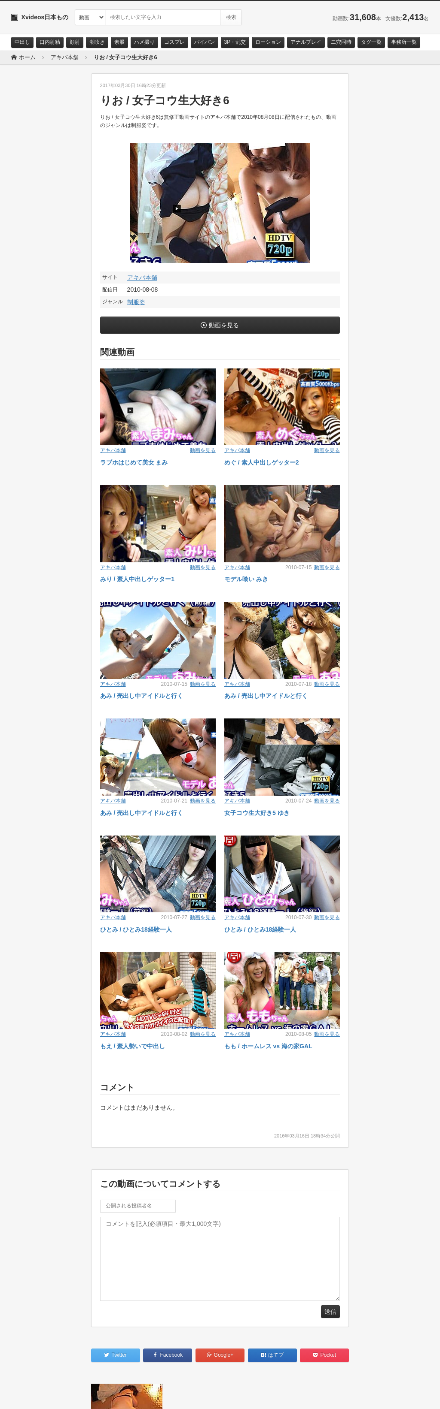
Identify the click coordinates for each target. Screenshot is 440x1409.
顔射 (75, 42)
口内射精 (50, 42)
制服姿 (136, 302)
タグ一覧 (371, 42)
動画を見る (224, 325)
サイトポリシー (75, 1394)
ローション (268, 42)
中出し (22, 42)
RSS (108, 1394)
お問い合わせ (33, 1394)
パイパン (204, 42)
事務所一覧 (404, 42)
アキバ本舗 (142, 277)
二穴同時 (341, 42)
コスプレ (174, 42)
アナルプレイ (305, 42)
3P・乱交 (235, 42)
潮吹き (97, 42)
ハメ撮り (144, 42)
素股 (119, 42)
